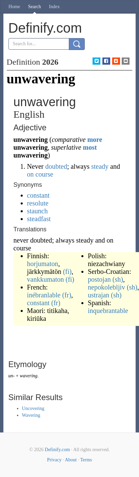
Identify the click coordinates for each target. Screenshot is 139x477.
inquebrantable (108, 310)
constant (38, 195)
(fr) (66, 295)
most (90, 147)
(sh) (118, 279)
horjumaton (42, 263)
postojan (99, 279)
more (94, 139)
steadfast (39, 219)
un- (11, 375)
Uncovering (33, 408)
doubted (56, 166)
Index (54, 6)
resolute (37, 203)
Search (34, 6)
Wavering (31, 415)
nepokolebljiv (106, 287)
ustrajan (98, 295)
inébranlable (44, 295)
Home (14, 6)
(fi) (67, 271)
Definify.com (57, 449)
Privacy (54, 459)
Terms (86, 459)
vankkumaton (45, 279)
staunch (37, 211)
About (71, 459)
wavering (28, 375)
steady (99, 166)
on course (40, 174)
